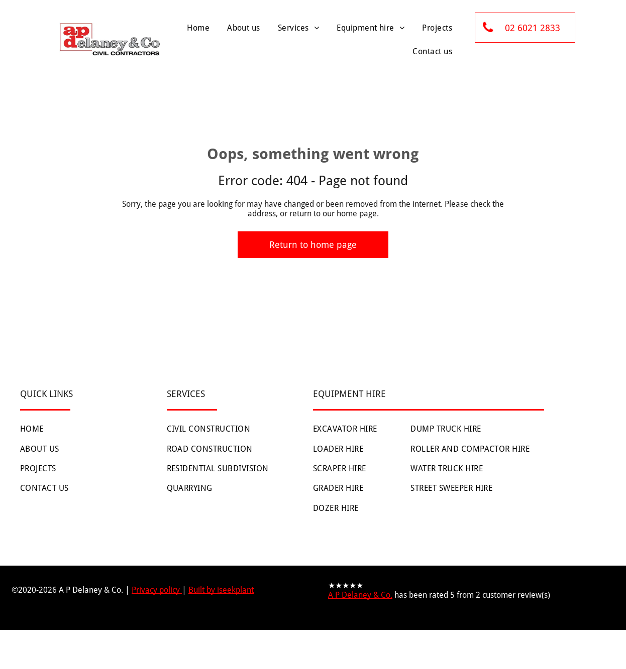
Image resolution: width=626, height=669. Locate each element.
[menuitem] (197, 28)
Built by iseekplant (221, 590)
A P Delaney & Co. (360, 595)
